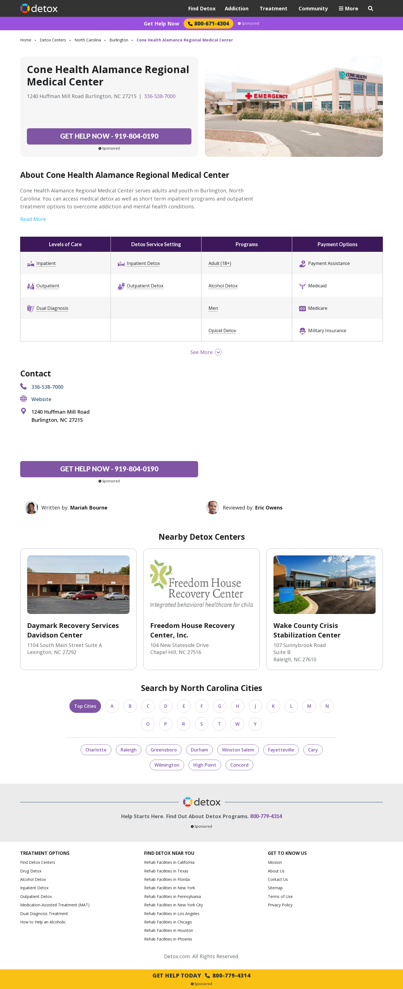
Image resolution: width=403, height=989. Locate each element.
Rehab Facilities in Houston (168, 930)
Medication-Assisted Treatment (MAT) (55, 904)
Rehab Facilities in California (169, 862)
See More (201, 352)
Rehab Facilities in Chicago (168, 922)
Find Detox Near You (169, 853)
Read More (33, 219)
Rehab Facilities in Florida (167, 879)
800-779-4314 (266, 816)
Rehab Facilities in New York (169, 887)
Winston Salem (238, 750)
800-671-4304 (208, 23)
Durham (199, 750)
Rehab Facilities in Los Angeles (172, 913)
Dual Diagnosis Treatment (44, 913)
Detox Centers (53, 40)
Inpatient (46, 263)
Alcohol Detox (223, 286)
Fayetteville (281, 750)
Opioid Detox (222, 330)
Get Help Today (201, 975)
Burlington (118, 40)
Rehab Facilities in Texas (166, 871)
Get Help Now (161, 23)
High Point (204, 765)
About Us (276, 871)
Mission (275, 862)
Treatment (273, 8)
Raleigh (129, 750)
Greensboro (164, 750)
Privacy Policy (280, 904)
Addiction (237, 8)
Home (25, 40)
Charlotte (96, 750)
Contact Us (278, 879)
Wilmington (166, 765)
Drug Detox (30, 871)
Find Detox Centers (37, 862)
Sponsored (248, 23)
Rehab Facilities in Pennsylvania (172, 896)
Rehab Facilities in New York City (173, 904)
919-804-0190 (109, 136)
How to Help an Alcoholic (43, 922)
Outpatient (47, 286)
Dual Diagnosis (52, 308)
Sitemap (275, 887)
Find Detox (201, 8)
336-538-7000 (159, 96)
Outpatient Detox (145, 286)
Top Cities (85, 706)
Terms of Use (280, 896)
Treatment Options (44, 853)
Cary (313, 750)
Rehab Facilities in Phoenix (168, 939)
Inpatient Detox (143, 263)
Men (213, 308)
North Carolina (87, 40)
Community (313, 8)
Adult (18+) (219, 263)
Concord (239, 765)
